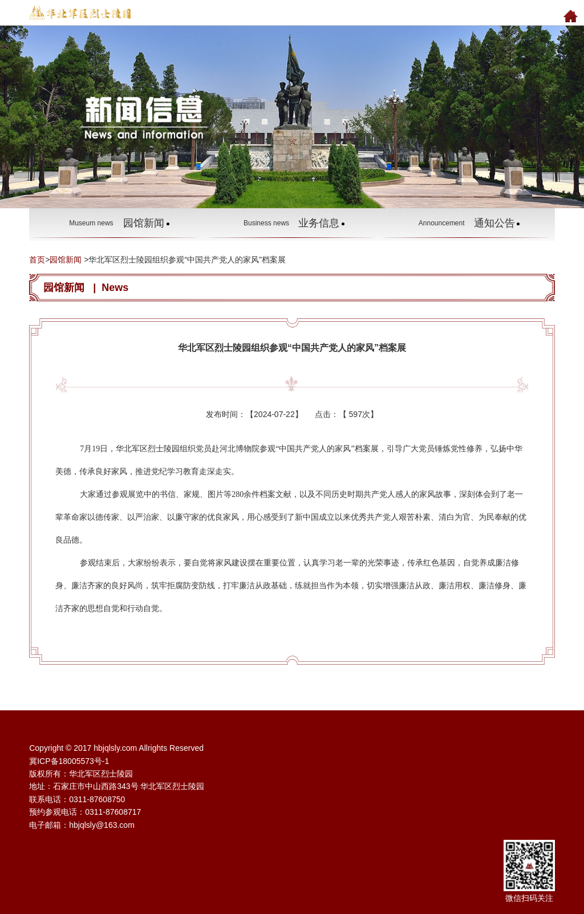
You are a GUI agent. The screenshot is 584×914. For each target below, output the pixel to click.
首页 (37, 259)
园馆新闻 (66, 259)
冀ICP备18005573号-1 (69, 761)
